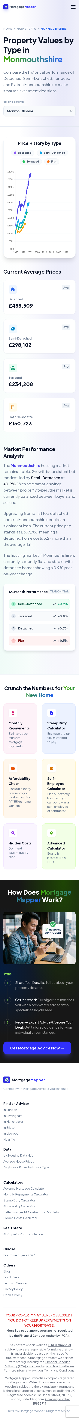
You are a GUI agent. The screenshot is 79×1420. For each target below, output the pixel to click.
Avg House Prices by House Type (26, 1167)
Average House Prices (18, 1161)
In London (10, 1109)
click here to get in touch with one (50, 1366)
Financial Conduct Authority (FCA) (44, 1335)
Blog (6, 1271)
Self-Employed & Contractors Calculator (31, 1212)
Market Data (26, 28)
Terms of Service (15, 1283)
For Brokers (11, 1277)
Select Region (13, 102)
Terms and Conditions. (59, 1370)
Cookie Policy (12, 1295)
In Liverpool (11, 1133)
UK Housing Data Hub (18, 1155)
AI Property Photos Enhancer (23, 1234)
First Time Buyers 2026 (19, 1255)
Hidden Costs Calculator (20, 1218)
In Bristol (9, 1127)
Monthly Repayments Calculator (25, 1194)
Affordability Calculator (19, 1206)
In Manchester (13, 1121)
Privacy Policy (13, 1289)
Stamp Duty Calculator (19, 1200)
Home (7, 28)
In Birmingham (12, 1115)
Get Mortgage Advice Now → (37, 1048)
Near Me (9, 1139)
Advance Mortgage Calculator (24, 1188)
